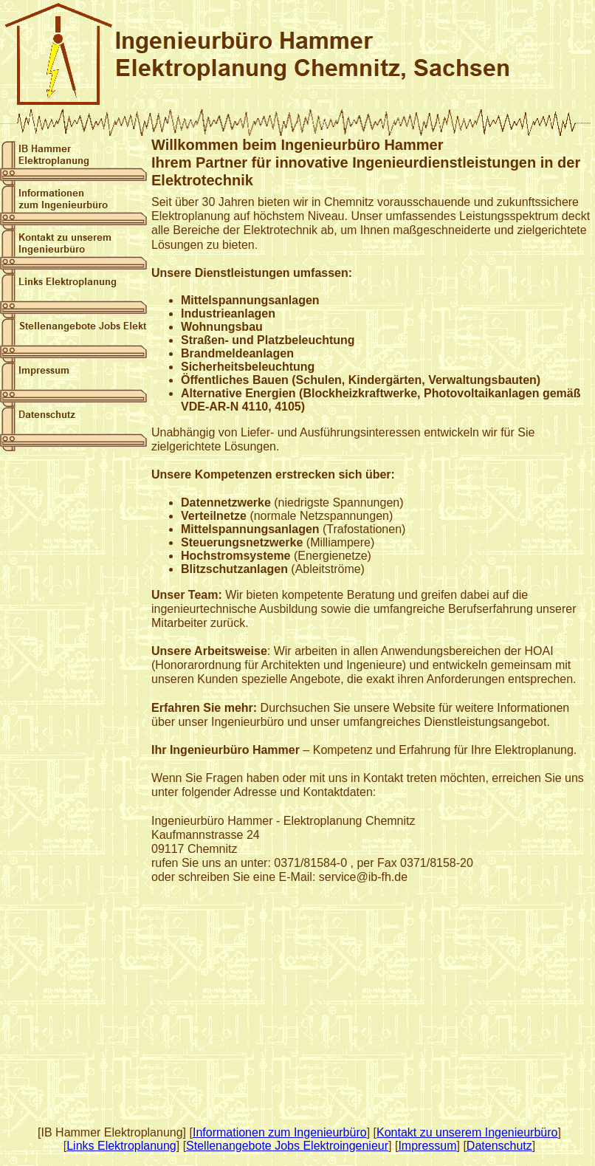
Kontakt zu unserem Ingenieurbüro (466, 1132)
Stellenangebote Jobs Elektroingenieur (287, 1145)
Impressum (427, 1145)
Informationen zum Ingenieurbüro (280, 1132)
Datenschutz (499, 1145)
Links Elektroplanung (121, 1145)
